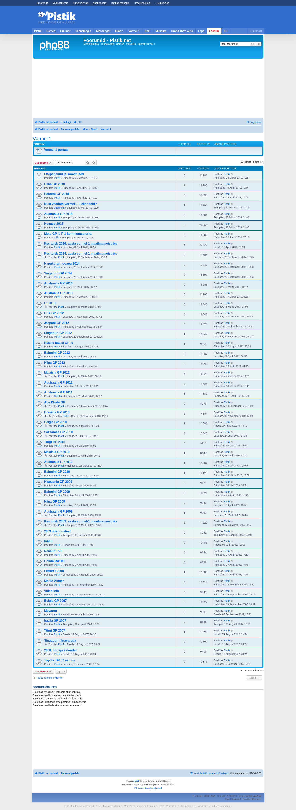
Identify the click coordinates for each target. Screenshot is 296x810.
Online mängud (120, 2)
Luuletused (162, 2)
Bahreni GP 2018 (56, 194)
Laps (201, 31)
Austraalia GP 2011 (58, 392)
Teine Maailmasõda (74, 806)
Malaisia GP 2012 (57, 372)
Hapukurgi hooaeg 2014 (62, 263)
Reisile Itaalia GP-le (58, 342)
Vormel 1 (134, 31)
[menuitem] (77, 122)
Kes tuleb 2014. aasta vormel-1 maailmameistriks (80, 253)
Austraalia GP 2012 (58, 382)
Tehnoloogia (83, 31)
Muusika (160, 31)
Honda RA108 (54, 561)
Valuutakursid (60, 2)
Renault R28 (53, 551)
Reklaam (256, 799)
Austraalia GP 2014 (58, 283)
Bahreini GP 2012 (57, 352)
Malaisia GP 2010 (57, 452)
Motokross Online (112, 806)
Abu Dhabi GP (54, 402)
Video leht (51, 591)
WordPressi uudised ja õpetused (215, 806)
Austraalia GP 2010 (58, 462)
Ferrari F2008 (54, 571)
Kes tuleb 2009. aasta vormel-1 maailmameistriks (80, 521)
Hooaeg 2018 (54, 223)
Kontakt (246, 799)
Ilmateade (42, 2)
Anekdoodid (99, 2)
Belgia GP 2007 (55, 600)
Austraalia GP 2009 (58, 511)
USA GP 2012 (54, 313)
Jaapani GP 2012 (56, 323)
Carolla (58, 396)
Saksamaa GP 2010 (58, 432)
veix (56, 346)
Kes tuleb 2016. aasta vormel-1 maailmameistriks (80, 243)
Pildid (48, 541)
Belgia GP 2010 (55, 422)
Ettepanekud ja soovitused (64, 174)
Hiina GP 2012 (54, 362)
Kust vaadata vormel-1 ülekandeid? (70, 204)
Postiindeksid (142, 2)
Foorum (214, 31)
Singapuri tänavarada (60, 640)
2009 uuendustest (57, 531)
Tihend (90, 806)
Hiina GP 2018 (54, 184)
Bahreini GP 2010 (57, 471)
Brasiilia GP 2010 (57, 412)
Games (50, 31)
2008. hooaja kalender (60, 650)
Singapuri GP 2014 (58, 273)
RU (225, 31)
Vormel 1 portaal (56, 149)
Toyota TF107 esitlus (59, 660)
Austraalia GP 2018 (58, 213)
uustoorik (59, 207)
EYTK (161, 806)
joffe (56, 237)
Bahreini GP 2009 (57, 491)
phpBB (136, 781)
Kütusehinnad (80, 2)
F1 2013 (50, 303)
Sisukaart (256, 31)
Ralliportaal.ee (188, 806)
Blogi (227, 799)
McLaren (50, 610)
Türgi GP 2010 (54, 442)
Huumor (65, 31)
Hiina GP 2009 (54, 501)
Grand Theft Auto (182, 31)
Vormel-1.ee (172, 806)
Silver (98, 806)
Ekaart (119, 31)
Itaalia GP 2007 (55, 620)
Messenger (103, 31)
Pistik (37, 31)
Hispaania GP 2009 (58, 481)
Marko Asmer (54, 581)
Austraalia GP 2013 (58, 293)
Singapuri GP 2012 (58, 333)
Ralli (147, 31)
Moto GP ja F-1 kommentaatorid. (68, 233)
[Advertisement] (171, 17)
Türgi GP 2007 (54, 630)
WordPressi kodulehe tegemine (140, 806)
